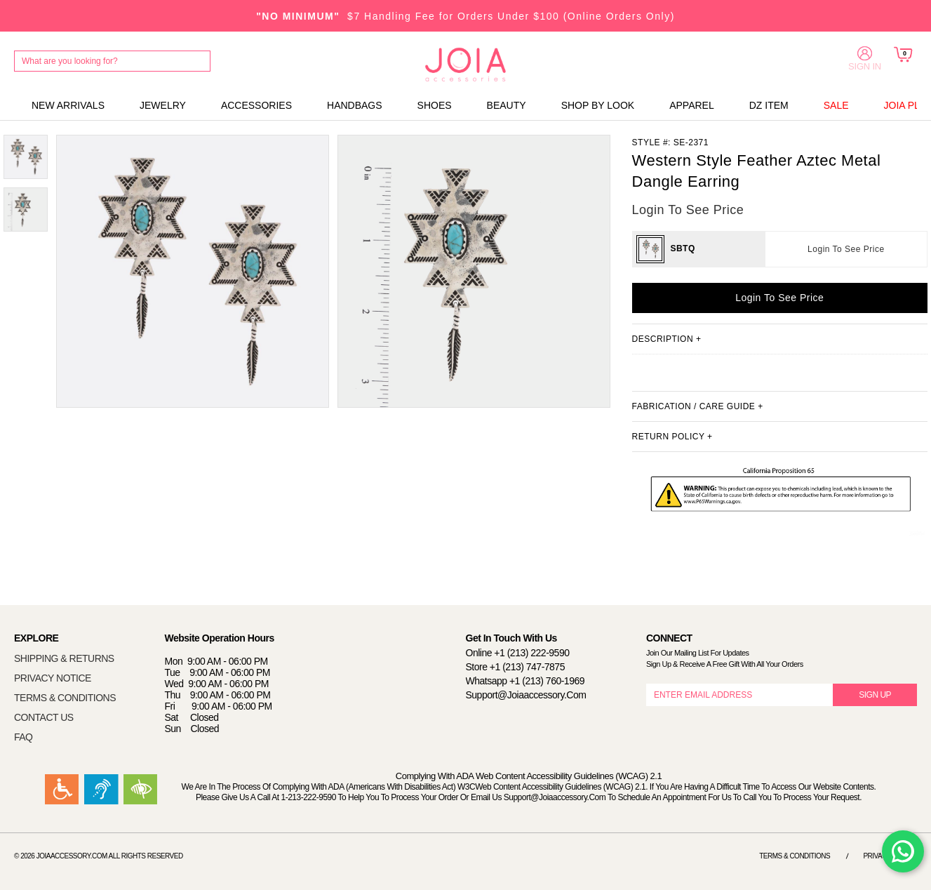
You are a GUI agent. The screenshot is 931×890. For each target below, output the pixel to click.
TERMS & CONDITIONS (65, 697)
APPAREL (691, 105)
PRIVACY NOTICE (52, 678)
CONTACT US (44, 717)
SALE (836, 105)
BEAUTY (506, 105)
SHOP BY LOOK (598, 105)
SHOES (434, 105)
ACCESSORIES (256, 105)
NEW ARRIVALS (68, 105)
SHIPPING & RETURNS (64, 658)
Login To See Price (846, 249)
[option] (26, 157)
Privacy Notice (890, 856)
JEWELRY (163, 105)
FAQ (23, 737)
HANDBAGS (354, 105)
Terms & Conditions (794, 856)
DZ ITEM (769, 105)
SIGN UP (875, 695)
